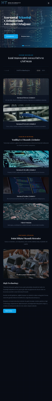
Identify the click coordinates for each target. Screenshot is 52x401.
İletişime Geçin (25, 36)
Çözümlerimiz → (11, 36)
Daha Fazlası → (9, 311)
